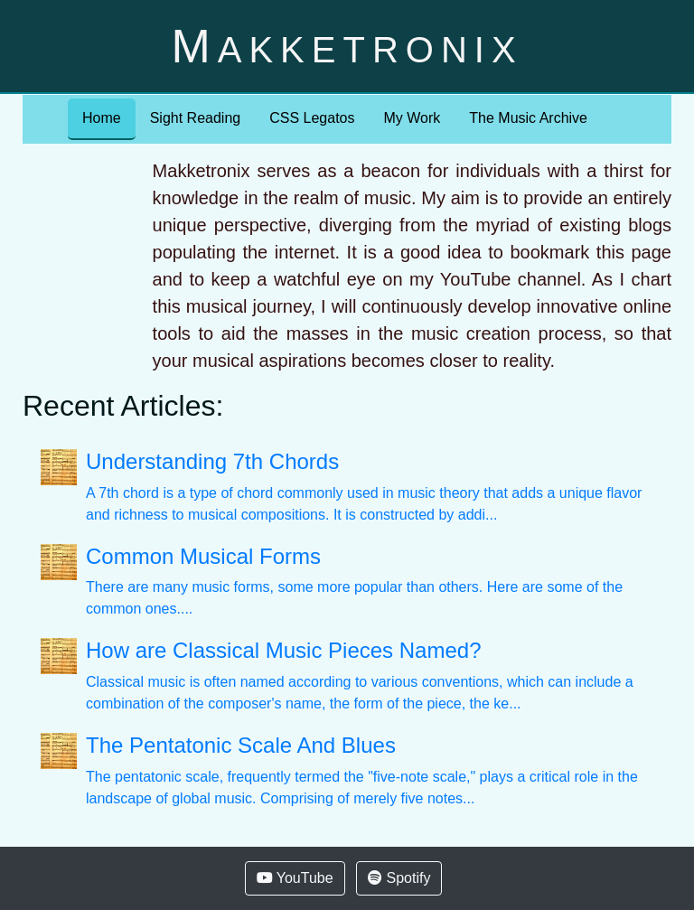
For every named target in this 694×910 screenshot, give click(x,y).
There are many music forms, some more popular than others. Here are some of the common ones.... (369, 580)
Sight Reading (195, 118)
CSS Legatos (311, 118)
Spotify (399, 878)
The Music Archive (528, 118)
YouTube (295, 878)
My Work (411, 118)
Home (101, 118)
